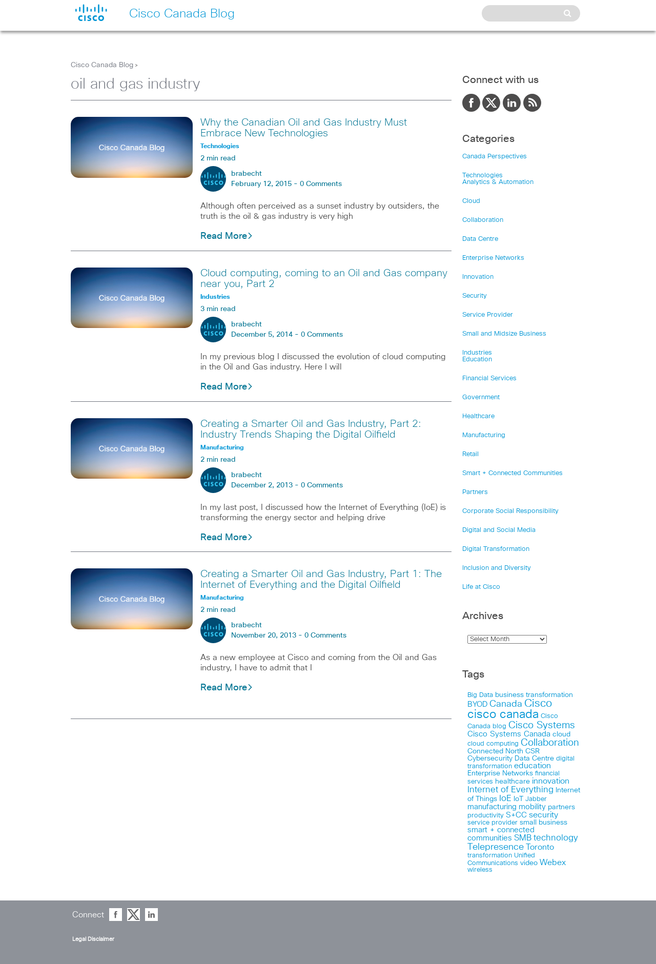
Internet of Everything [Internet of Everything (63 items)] (510, 789)
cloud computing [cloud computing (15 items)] (493, 744)
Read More (226, 236)
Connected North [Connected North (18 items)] (495, 751)
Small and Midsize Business (504, 334)
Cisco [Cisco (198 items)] (538, 704)
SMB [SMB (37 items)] (522, 838)
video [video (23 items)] (529, 863)
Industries (477, 353)
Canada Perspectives (494, 156)
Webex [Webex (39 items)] (553, 863)
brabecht (246, 173)
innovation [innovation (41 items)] (550, 781)
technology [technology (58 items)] (556, 838)
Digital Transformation (495, 549)
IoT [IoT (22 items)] (518, 799)
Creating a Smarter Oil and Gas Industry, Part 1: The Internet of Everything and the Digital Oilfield (321, 579)
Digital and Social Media (499, 530)
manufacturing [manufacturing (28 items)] (492, 807)
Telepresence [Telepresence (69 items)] (495, 847)
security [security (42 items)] (543, 815)
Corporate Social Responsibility (510, 511)
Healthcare (478, 416)
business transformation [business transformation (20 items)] (534, 695)
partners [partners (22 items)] (561, 807)
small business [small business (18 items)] (543, 822)
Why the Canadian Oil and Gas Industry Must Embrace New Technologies (303, 127)
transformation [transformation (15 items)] (489, 855)
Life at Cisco (481, 587)
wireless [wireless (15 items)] (480, 870)
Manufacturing (483, 435)
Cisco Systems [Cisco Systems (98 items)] (541, 725)
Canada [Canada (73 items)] (505, 704)
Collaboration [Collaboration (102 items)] (550, 743)
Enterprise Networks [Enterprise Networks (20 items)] (500, 773)
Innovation (478, 277)
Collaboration (482, 220)
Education (477, 359)
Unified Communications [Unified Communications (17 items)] (501, 859)
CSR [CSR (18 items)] (532, 751)
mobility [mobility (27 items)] (532, 807)
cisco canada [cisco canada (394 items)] (503, 715)
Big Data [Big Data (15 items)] (480, 695)
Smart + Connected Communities (512, 473)
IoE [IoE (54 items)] (505, 798)
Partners (475, 492)
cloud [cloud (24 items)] (561, 734)
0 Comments (321, 184)
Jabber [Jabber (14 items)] (536, 799)
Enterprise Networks (493, 258)
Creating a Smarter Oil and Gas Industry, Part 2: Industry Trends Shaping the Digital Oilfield (310, 429)
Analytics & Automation (498, 182)
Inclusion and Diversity (496, 568)
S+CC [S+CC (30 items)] (516, 815)
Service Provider (487, 315)
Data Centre (480, 239)
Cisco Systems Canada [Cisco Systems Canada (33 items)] (508, 734)
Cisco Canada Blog (102, 65)
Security (474, 296)
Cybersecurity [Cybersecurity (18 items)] (489, 758)
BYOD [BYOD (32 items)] (477, 704)
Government (481, 397)
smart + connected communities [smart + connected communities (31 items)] (501, 834)
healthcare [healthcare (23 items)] (512, 781)
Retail (470, 454)
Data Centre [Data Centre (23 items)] (534, 758)
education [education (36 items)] (532, 766)
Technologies (482, 175)
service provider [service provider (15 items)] (492, 822)
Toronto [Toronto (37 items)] (540, 847)
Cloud (471, 201)
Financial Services (489, 378)
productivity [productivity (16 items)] (485, 815)
